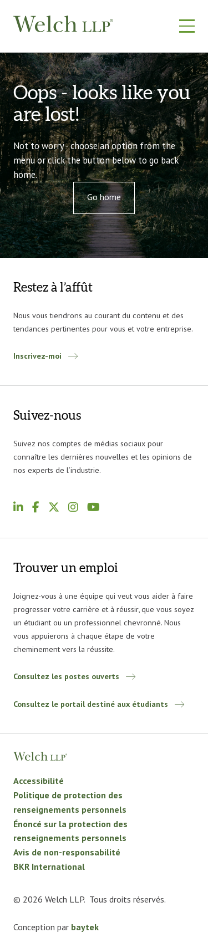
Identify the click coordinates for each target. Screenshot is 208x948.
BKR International (49, 866)
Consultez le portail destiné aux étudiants (90, 704)
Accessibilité (39, 780)
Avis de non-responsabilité (66, 852)
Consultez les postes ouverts (66, 676)
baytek (85, 926)
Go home (104, 196)
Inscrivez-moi (37, 355)
